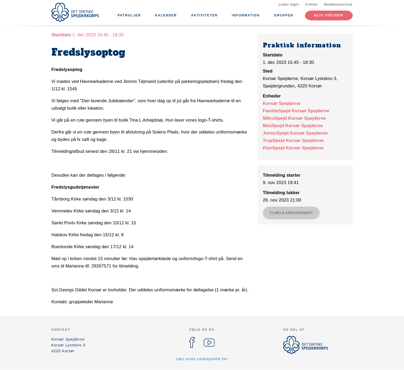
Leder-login (289, 4)
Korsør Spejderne (282, 103)
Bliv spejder (328, 15)
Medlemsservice (338, 4)
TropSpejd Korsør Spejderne (293, 140)
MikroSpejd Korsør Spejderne (294, 118)
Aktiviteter (204, 15)
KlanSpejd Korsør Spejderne (293, 147)
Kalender (166, 15)
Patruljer (129, 15)
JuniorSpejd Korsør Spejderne (295, 133)
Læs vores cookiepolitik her (202, 359)
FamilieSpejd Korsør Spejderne (296, 110)
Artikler (311, 4)
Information (246, 15)
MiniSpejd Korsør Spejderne (293, 125)
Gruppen (283, 15)
